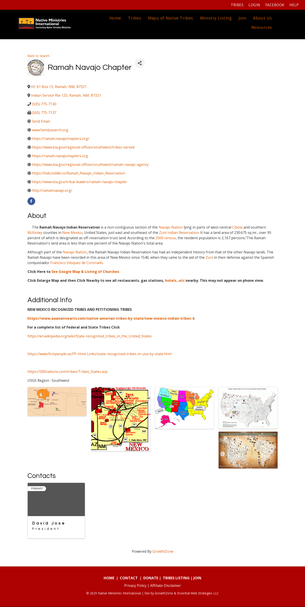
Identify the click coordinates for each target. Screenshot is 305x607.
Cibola (237, 227)
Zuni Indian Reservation (179, 232)
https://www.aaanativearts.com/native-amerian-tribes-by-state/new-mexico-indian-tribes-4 (110, 318)
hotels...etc (175, 280)
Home (115, 18)
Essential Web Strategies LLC (198, 593)
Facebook (274, 4)
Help (293, 4)
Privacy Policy (135, 585)
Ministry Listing (215, 18)
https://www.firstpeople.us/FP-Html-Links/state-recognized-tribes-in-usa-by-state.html (99, 354)
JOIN (197, 578)
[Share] (140, 64)
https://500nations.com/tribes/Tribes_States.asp (67, 371)
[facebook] (31, 202)
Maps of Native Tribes (170, 18)
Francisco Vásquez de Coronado (76, 262)
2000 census (165, 238)
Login (254, 4)
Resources (261, 27)
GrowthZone (162, 551)
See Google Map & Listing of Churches (85, 271)
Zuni (209, 257)
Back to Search (38, 56)
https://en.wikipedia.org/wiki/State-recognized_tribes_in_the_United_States (89, 336)
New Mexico (72, 232)
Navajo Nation (171, 227)
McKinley (34, 232)
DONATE (150, 578)
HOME (109, 578)
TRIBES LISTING (176, 578)
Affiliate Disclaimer (165, 585)
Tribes (236, 4)
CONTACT (129, 578)
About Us (262, 18)
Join (242, 18)
